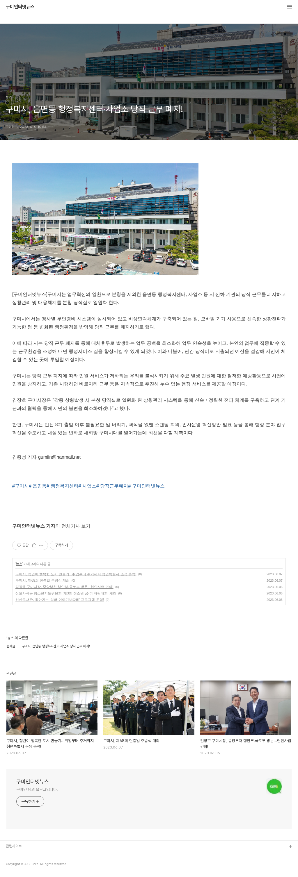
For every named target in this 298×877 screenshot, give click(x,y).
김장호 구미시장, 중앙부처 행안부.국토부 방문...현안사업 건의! (64, 587)
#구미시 (20, 485)
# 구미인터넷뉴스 (146, 485)
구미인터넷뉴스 (20, 7)
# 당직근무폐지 (112, 485)
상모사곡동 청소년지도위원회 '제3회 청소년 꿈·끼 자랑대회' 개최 (65, 593)
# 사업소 (87, 485)
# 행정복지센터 (62, 485)
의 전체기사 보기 (51, 526)
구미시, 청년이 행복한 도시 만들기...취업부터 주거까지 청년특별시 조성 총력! (75, 574)
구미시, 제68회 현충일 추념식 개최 (42, 580)
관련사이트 (14, 846)
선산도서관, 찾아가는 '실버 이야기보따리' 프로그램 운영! (59, 600)
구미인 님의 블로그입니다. (37, 789)
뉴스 (19, 564)
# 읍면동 (38, 485)
